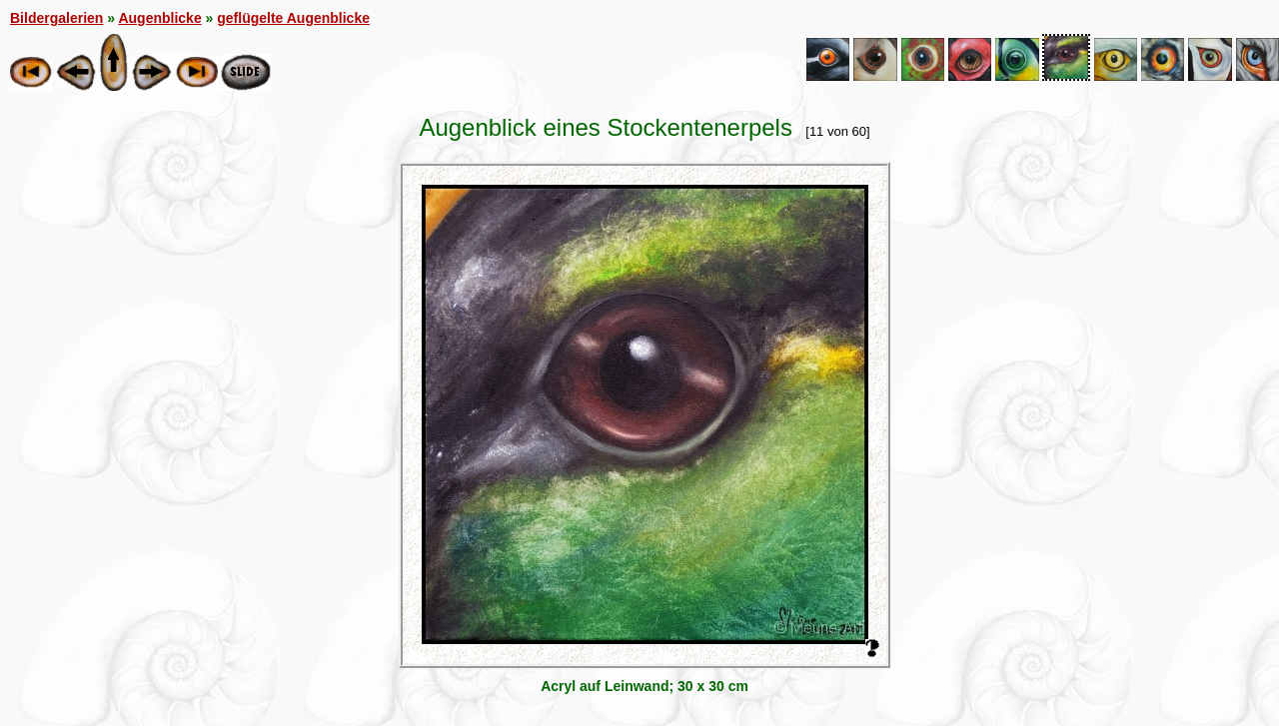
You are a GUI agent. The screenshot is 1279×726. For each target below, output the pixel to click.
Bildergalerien (56, 18)
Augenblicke (159, 18)
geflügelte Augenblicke (293, 18)
